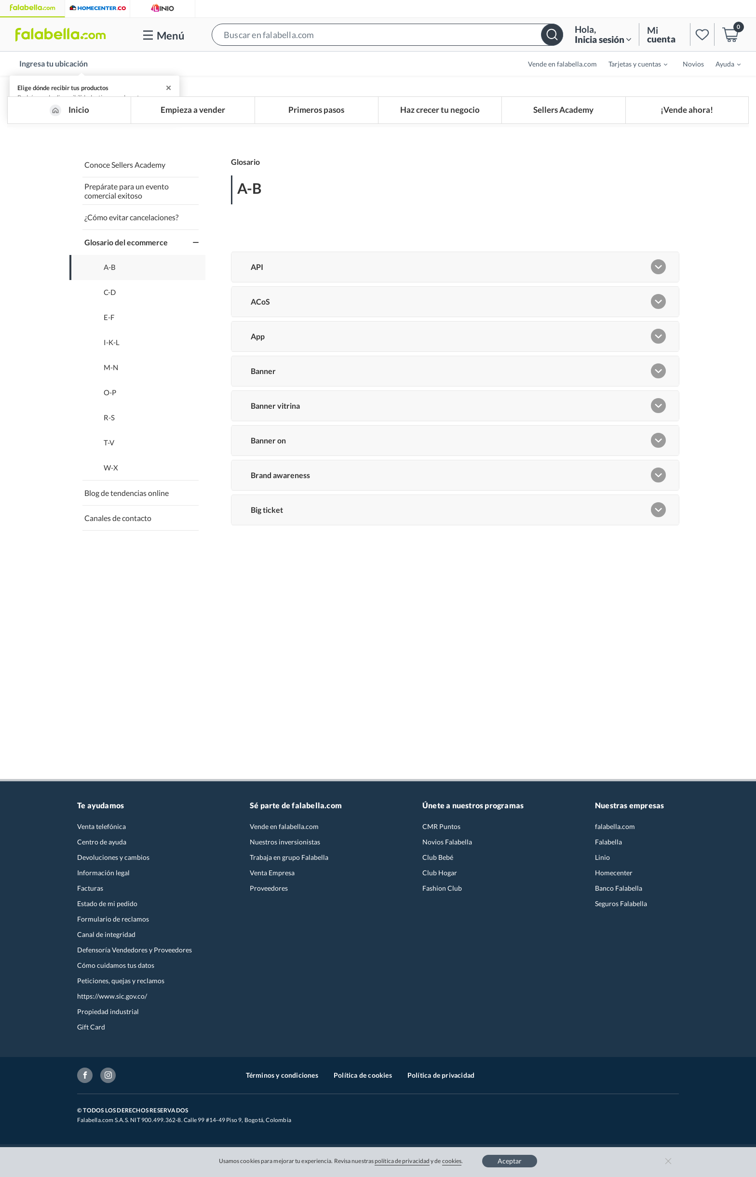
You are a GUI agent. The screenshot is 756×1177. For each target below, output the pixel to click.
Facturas (90, 892)
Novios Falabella (447, 846)
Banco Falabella (618, 892)
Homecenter (614, 877)
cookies (452, 1160)
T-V (109, 447)
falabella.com (615, 831)
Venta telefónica (101, 831)
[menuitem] (632, 63)
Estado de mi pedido (107, 908)
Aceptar (510, 1161)
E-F (109, 322)
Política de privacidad (440, 1079)
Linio (602, 861)
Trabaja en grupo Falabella (289, 861)
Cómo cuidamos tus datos (115, 969)
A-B (110, 272)
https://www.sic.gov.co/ (112, 1000)
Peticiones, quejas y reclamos (120, 985)
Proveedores (269, 892)
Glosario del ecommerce (126, 247)
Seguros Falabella (621, 908)
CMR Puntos (441, 831)
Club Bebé (437, 861)
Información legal (103, 877)
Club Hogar (439, 877)
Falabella (608, 846)
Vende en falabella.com (562, 64)
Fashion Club (442, 892)
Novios (693, 64)
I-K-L (112, 347)
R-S (109, 422)
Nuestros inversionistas (285, 846)
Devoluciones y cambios (113, 861)
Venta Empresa (272, 877)
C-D (110, 297)
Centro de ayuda (101, 846)
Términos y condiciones (282, 1079)
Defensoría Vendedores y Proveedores (134, 954)
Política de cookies (363, 1079)
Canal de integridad (106, 939)
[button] (387, 34)
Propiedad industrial (108, 1016)
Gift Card (91, 1031)
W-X (111, 472)
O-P (110, 397)
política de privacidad (402, 1160)
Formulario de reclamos (113, 923)
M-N (111, 372)
